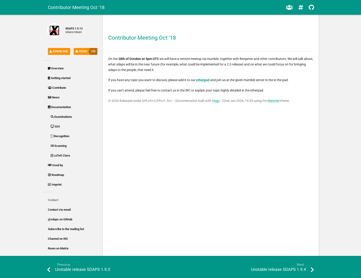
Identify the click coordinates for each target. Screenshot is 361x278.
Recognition (60, 136)
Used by (55, 165)
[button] (289, 7)
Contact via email (59, 209)
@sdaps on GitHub (60, 219)
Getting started (59, 78)
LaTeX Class (60, 155)
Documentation (59, 107)
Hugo (216, 101)
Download (58, 51)
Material (273, 101)
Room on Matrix (58, 248)
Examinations (61, 116)
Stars (86, 51)
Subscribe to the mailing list (66, 229)
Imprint (54, 184)
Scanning (59, 146)
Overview (56, 68)
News (54, 97)
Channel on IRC (58, 238)
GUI (55, 126)
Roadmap (56, 175)
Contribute (57, 87)
